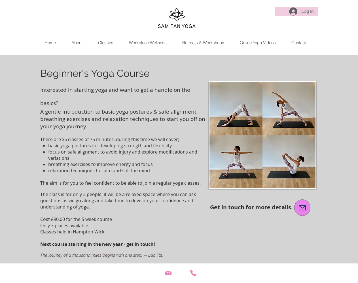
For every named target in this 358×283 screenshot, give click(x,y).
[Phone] (193, 273)
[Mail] (168, 273)
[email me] (302, 207)
